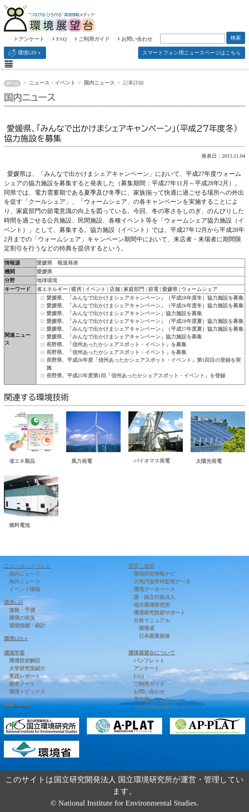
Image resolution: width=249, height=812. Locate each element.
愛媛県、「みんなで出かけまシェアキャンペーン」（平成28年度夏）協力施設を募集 (144, 321)
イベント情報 (24, 589)
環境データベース (154, 589)
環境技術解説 (24, 660)
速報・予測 (22, 610)
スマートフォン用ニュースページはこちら (191, 52)
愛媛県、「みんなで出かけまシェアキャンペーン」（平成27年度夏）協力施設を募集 (144, 329)
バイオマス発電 (152, 460)
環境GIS (13, 602)
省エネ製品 (22, 461)
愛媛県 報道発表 (57, 263)
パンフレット (149, 660)
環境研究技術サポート (159, 612)
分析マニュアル (152, 620)
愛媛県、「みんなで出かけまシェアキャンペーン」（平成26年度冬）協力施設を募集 (144, 305)
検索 (236, 37)
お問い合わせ (134, 39)
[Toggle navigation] (9, 64)
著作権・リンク (152, 699)
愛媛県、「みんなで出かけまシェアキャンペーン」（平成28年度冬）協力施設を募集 (144, 298)
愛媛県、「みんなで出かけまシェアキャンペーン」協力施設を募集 (124, 313)
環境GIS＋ (25, 53)
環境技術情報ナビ (154, 574)
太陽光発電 (209, 461)
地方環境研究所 (152, 605)
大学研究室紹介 (27, 668)
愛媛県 (44, 271)
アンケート (29, 39)
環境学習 (14, 653)
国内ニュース (99, 83)
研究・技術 (141, 566)
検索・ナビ (17, 704)
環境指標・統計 (27, 625)
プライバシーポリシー (159, 707)
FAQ (59, 39)
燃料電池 (19, 525)
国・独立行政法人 (154, 597)
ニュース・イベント (52, 83)
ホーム (12, 83)
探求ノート (22, 684)
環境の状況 (22, 618)
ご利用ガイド (92, 39)
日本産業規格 (154, 636)
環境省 (146, 628)
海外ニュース (24, 581)
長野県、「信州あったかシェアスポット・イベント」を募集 (116, 344)
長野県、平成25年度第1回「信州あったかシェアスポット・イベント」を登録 (135, 375)
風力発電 (81, 461)
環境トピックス (27, 691)
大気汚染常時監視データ (162, 581)
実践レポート (24, 676)
